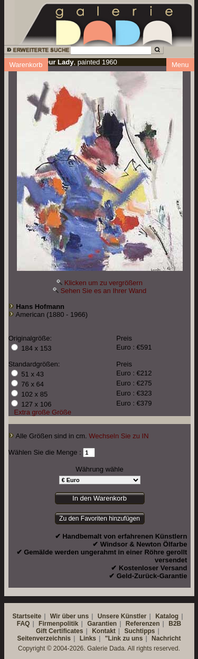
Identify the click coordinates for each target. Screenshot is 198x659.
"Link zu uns (124, 638)
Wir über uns (69, 616)
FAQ (23, 623)
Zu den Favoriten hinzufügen (99, 518)
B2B (174, 623)
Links (88, 638)
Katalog (166, 616)
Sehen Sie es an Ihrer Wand (103, 291)
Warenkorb (26, 65)
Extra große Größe (42, 412)
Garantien (102, 623)
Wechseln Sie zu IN (118, 436)
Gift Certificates (59, 631)
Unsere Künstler (122, 616)
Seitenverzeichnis (44, 638)
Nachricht (166, 638)
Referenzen (143, 623)
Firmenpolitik (58, 623)
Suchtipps (140, 631)
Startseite (26, 616)
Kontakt (104, 631)
